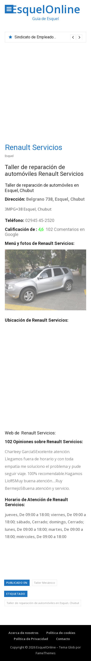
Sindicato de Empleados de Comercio (46, 37)
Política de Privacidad (31, 639)
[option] (48, 37)
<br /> (45, 374)
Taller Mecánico (44, 582)
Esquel (9, 156)
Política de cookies (60, 633)
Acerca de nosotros (23, 633)
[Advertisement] (45, 90)
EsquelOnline (45, 9)
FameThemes (46, 653)
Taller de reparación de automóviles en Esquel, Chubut (43, 603)
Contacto (63, 639)
